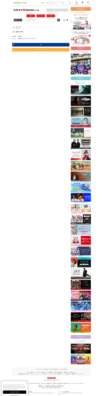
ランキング (40, 15)
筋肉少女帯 (19, 31)
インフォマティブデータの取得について (56, 374)
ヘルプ (64, 20)
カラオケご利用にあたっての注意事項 (45, 372)
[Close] (26, 386)
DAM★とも (56, 369)
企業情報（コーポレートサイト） (77, 374)
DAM (51, 369)
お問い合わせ (46, 369)
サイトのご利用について (31, 372)
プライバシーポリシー (35, 374)
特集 (51, 15)
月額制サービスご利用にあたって (70, 372)
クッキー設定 (43, 374)
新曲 (31, 15)
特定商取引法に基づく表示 (24, 374)
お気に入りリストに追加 (41, 49)
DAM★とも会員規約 (58, 372)
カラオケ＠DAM (63, 369)
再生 (41, 44)
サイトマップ (39, 369)
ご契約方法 (67, 374)
